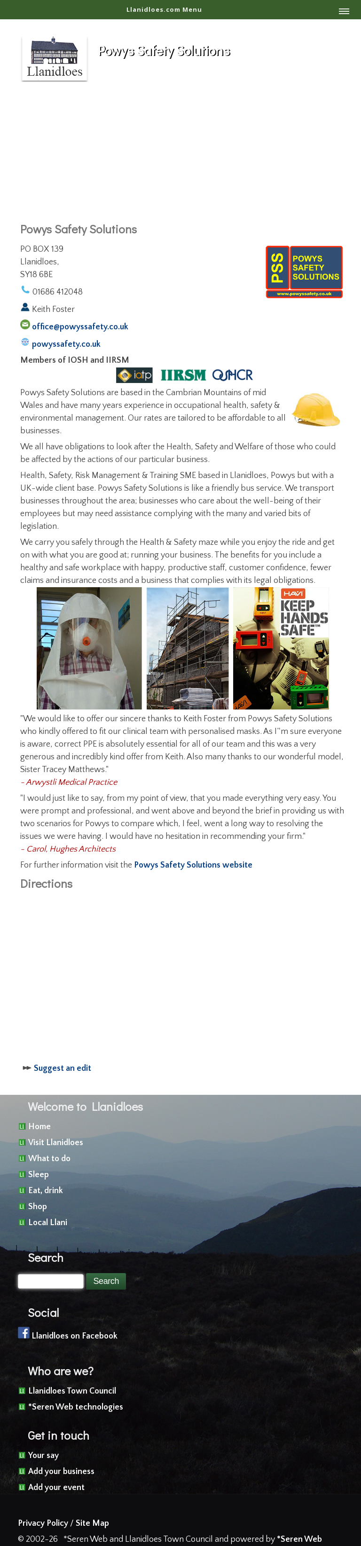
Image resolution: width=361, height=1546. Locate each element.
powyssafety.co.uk (66, 344)
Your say (43, 1455)
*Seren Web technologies (75, 1407)
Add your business (61, 1471)
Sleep (38, 1174)
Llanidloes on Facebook (74, 1336)
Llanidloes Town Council (72, 1391)
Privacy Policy (43, 1523)
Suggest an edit (62, 1068)
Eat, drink (45, 1190)
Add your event (56, 1487)
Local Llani (47, 1222)
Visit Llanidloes (55, 1143)
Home (39, 1127)
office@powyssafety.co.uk (80, 327)
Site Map (92, 1523)
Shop (37, 1206)
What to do (49, 1158)
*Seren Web (299, 1539)
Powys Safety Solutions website (193, 865)
